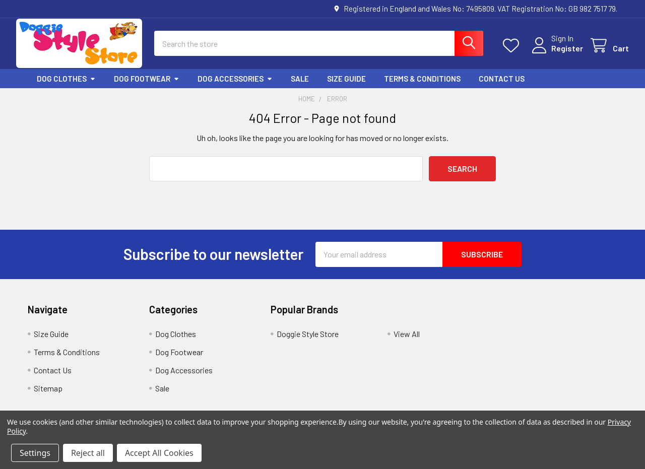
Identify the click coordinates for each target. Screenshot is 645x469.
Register (555, 54)
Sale (300, 87)
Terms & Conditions (422, 87)
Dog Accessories (235, 87)
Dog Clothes (66, 87)
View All (407, 342)
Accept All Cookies (159, 452)
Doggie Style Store (308, 342)
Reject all (88, 452)
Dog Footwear (146, 87)
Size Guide (346, 87)
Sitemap (48, 396)
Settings (35, 452)
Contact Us (502, 87)
